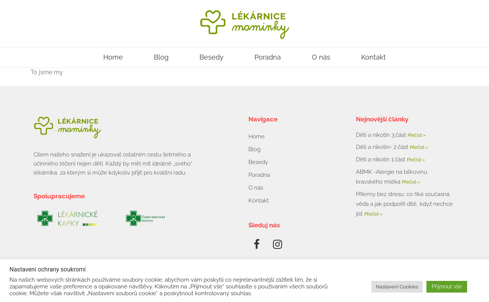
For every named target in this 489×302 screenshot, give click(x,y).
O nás (321, 57)
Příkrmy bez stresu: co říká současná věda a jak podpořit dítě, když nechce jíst (404, 204)
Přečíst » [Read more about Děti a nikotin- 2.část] (419, 147)
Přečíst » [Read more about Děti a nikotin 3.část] (417, 135)
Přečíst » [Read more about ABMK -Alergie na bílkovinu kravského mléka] (411, 182)
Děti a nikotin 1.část (381, 159)
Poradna (267, 57)
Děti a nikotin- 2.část (383, 147)
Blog (161, 57)
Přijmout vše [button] (447, 287)
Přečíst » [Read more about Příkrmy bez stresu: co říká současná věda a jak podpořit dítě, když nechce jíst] (373, 214)
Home (113, 57)
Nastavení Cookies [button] (397, 287)
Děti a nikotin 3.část (382, 135)
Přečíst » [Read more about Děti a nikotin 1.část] (416, 159)
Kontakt (373, 57)
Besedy (211, 57)
